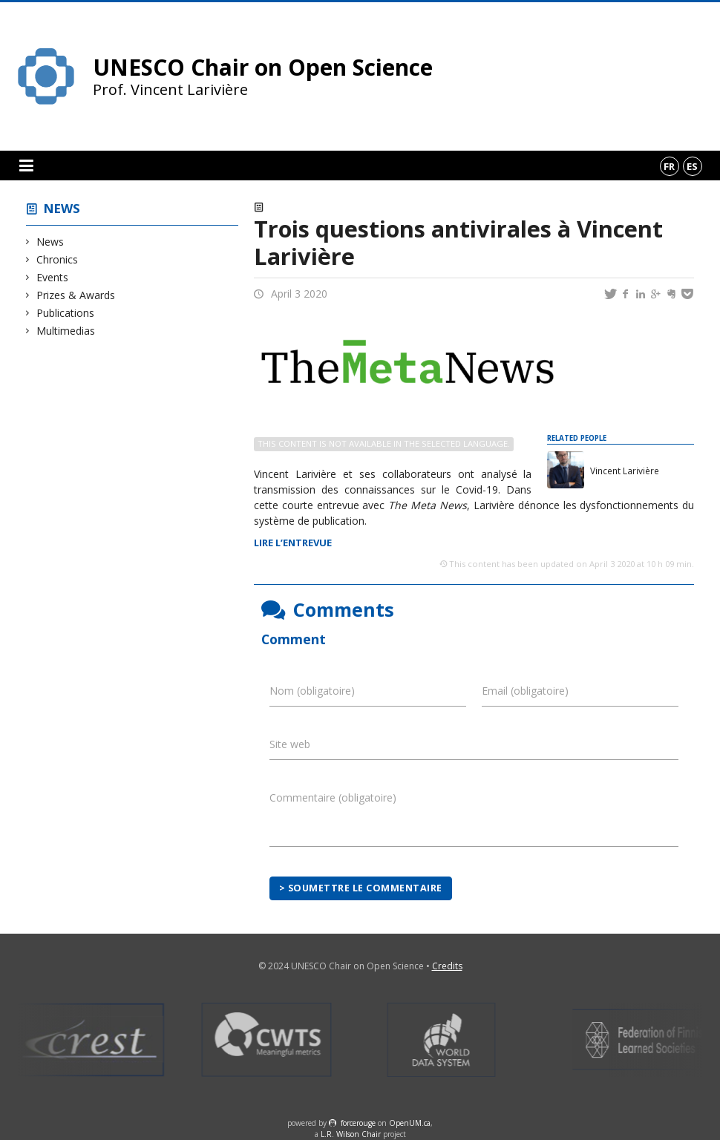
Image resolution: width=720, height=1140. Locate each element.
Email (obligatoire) (525, 691)
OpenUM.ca (410, 1123)
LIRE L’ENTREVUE (293, 542)
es (692, 166)
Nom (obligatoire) (312, 691)
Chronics (57, 259)
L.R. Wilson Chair (351, 1134)
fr (669, 166)
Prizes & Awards (76, 295)
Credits (447, 966)
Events (52, 277)
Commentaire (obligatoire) (332, 797)
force (358, 1123)
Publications (65, 313)
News (62, 208)
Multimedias (66, 331)
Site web (289, 744)
